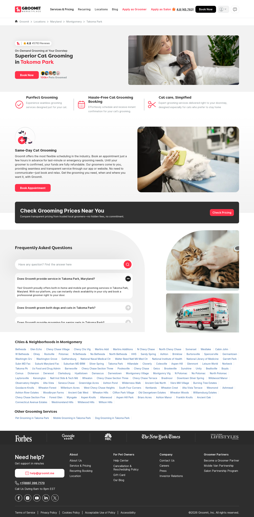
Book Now (205, 9)
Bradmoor (167, 378)
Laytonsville (22, 378)
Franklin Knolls (184, 397)
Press (163, 470)
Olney (37, 354)
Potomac (64, 354)
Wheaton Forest (47, 387)
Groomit (24, 21)
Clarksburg (64, 373)
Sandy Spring (149, 354)
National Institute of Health (167, 358)
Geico (157, 368)
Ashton (164, 354)
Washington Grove (47, 358)
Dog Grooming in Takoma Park (112, 417)
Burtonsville (194, 354)
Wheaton (87, 378)
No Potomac (199, 373)
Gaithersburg (69, 358)
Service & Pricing (80, 465)
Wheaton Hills (101, 392)
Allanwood (106, 397)
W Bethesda (22, 354)
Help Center (120, 460)
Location (75, 476)
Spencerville (211, 354)
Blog (115, 9)
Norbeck (227, 363)
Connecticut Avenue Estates (31, 402)
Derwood (48, 373)
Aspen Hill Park (125, 397)
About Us (76, 460)
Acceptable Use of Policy (105, 512)
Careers (164, 465)
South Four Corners (130, 387)
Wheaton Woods (180, 392)
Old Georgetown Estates (152, 392)
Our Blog (118, 480)
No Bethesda (98, 354)
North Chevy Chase (170, 349)
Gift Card (119, 475)
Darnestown (115, 373)
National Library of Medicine (203, 358)
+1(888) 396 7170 (30, 483)
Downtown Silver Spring (191, 378)
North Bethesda (118, 354)
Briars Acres (145, 397)
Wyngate (72, 397)
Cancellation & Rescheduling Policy (126, 467)
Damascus (98, 373)
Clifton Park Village (124, 392)
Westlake (206, 349)
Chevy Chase (142, 368)
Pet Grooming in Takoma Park (32, 417)
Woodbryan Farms (54, 392)
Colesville (162, 363)
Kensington (40, 378)
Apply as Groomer (134, 9)
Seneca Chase (66, 382)
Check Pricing (221, 212)
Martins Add (102, 349)
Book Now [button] (27, 75)
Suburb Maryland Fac (47, 363)
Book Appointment (33, 188)
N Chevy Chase (146, 349)
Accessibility (135, 512)
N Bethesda (80, 354)
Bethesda (21, 349)
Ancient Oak (204, 397)
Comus (19, 373)
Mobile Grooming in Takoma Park (72, 417)
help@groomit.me (39, 473)
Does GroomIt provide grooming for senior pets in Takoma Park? (60, 322)
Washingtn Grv (24, 358)
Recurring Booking (81, 470)
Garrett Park (230, 358)
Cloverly (148, 363)
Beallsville (212, 368)
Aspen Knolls (89, 397)
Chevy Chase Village (58, 349)
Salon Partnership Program (221, 470)
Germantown (230, 354)
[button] (223, 9)
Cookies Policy (74, 512)
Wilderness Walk (132, 382)
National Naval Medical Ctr (96, 358)
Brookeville (170, 368)
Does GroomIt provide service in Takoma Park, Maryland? (56, 278)
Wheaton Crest (170, 387)
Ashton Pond (110, 382)
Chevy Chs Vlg (82, 349)
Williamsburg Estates (205, 392)
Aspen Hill (177, 363)
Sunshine (186, 368)
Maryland (55, 21)
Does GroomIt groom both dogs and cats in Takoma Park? (56, 307)
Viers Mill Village (180, 382)
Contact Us (167, 460)
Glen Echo (36, 349)
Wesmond (213, 387)
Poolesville (123, 368)
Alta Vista (49, 382)
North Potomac (218, 373)
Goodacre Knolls (25, 387)
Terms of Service (26, 512)
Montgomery (74, 21)
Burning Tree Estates (205, 382)
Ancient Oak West (78, 392)
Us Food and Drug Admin (46, 368)
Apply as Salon (161, 9)
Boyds (225, 368)
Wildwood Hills (86, 402)
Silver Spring (97, 363)
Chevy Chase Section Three (98, 368)
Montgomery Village (137, 373)
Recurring (84, 9)
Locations (101, 9)
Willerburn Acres (70, 387)
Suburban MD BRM (75, 363)
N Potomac (181, 373)
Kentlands (151, 387)
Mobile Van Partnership (219, 465)
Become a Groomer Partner (221, 460)
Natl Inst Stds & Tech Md (64, 378)
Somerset (191, 349)
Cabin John (221, 349)
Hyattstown (81, 373)
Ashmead (227, 387)
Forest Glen (56, 397)
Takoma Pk (22, 368)
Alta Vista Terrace (192, 387)
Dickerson (34, 373)
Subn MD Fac (23, 363)
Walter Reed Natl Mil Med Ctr (131, 358)
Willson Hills (105, 402)
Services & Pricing (62, 9)
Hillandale (133, 363)
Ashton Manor (164, 397)
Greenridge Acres (89, 382)
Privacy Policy (51, 512)
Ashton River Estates (27, 392)
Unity (199, 368)
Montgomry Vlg (162, 373)
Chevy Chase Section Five (30, 397)
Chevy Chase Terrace (145, 378)
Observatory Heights (27, 382)
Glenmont (193, 363)
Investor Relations (171, 476)
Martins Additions (123, 349)
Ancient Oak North (156, 382)
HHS (134, 354)
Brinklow (177, 354)
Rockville (49, 354)
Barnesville (71, 368)
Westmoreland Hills (63, 402)
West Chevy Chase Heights (99, 387)
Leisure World (210, 363)
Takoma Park (94, 21)
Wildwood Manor (218, 378)
